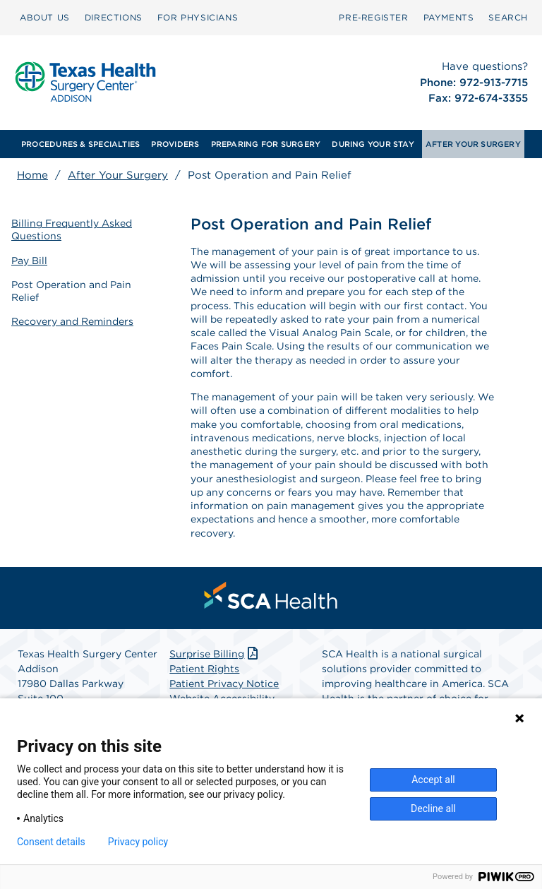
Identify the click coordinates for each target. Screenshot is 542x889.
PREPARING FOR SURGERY (266, 144)
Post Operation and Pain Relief (71, 291)
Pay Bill (29, 260)
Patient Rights (204, 668)
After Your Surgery (118, 175)
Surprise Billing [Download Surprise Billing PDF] (214, 654)
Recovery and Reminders (72, 321)
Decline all (433, 808)
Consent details (51, 841)
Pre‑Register (373, 17)
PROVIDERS (175, 144)
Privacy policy (138, 841)
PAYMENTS (448, 17)
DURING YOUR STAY (373, 144)
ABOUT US (45, 17)
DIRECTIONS (114, 17)
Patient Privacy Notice (224, 683)
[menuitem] (45, 17)
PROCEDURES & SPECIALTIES (80, 144)
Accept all (433, 779)
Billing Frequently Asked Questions (71, 229)
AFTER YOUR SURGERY (473, 144)
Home (32, 175)
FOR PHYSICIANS (197, 17)
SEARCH (508, 17)
